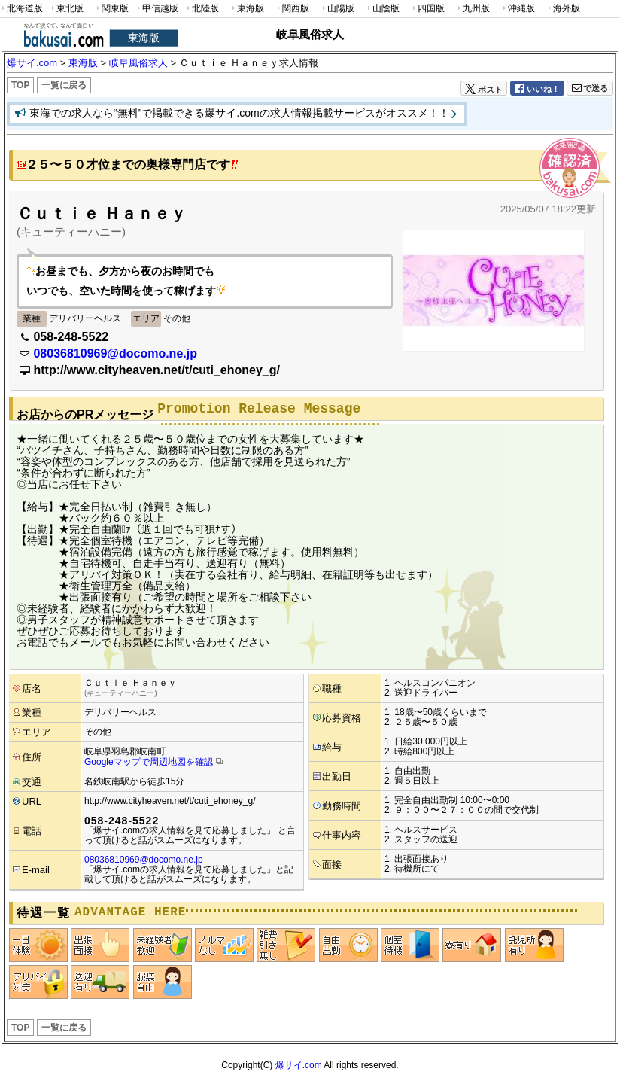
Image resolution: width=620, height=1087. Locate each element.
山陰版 (382, 8)
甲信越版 (156, 8)
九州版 (472, 8)
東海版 (246, 8)
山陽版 (337, 8)
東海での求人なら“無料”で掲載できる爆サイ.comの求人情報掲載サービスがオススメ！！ (239, 113)
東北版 (66, 8)
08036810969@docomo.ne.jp (114, 353)
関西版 (292, 8)
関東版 (111, 8)
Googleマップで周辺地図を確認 (148, 762)
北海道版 (21, 8)
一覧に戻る (64, 85)
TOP (20, 85)
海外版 (563, 8)
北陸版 (201, 8)
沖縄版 (517, 8)
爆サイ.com (298, 1065)
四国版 (427, 8)
